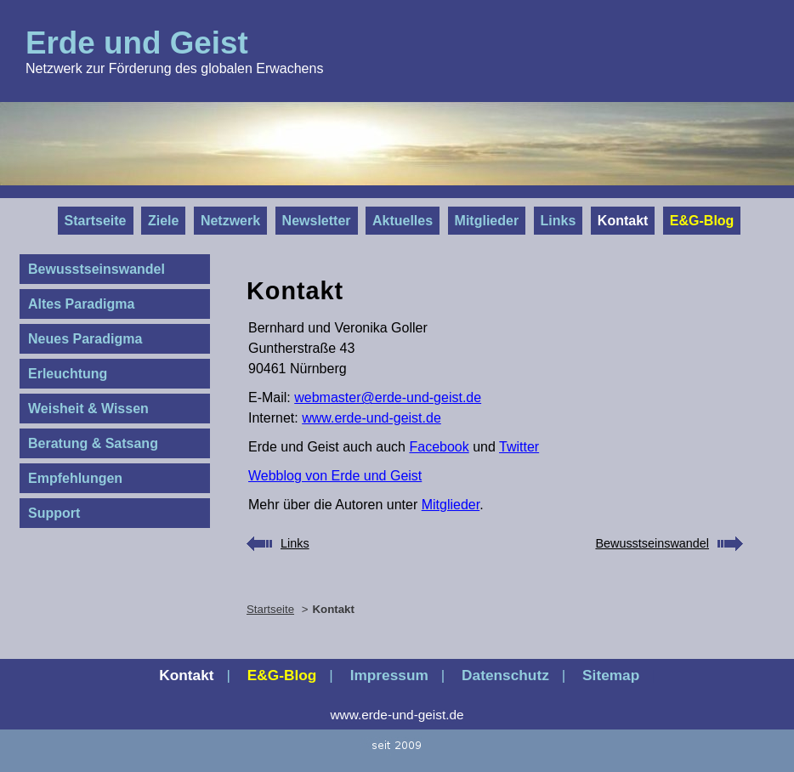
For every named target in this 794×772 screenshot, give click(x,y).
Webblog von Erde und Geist (335, 475)
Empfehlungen (75, 478)
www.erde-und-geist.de (371, 418)
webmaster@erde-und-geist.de (387, 397)
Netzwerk (230, 220)
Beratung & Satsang (93, 443)
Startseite (96, 220)
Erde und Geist (137, 43)
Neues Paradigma (85, 339)
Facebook (438, 447)
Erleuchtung (67, 373)
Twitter (519, 447)
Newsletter (316, 220)
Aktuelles (402, 220)
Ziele (163, 220)
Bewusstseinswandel (96, 269)
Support (54, 513)
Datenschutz (505, 675)
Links (558, 220)
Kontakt (623, 220)
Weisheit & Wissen (88, 408)
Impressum (389, 675)
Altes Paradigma (81, 304)
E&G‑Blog (702, 220)
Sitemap (610, 675)
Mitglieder (487, 220)
